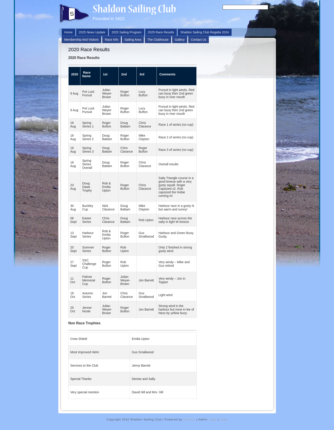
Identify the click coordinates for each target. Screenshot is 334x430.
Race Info (111, 39)
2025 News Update (92, 32)
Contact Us (198, 39)
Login (213, 419)
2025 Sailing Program (127, 32)
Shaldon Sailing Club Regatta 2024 (204, 32)
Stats (224, 419)
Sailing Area (132, 39)
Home (68, 32)
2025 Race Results (161, 32)
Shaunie (189, 419)
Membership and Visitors (81, 39)
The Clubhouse (158, 39)
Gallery (180, 39)
